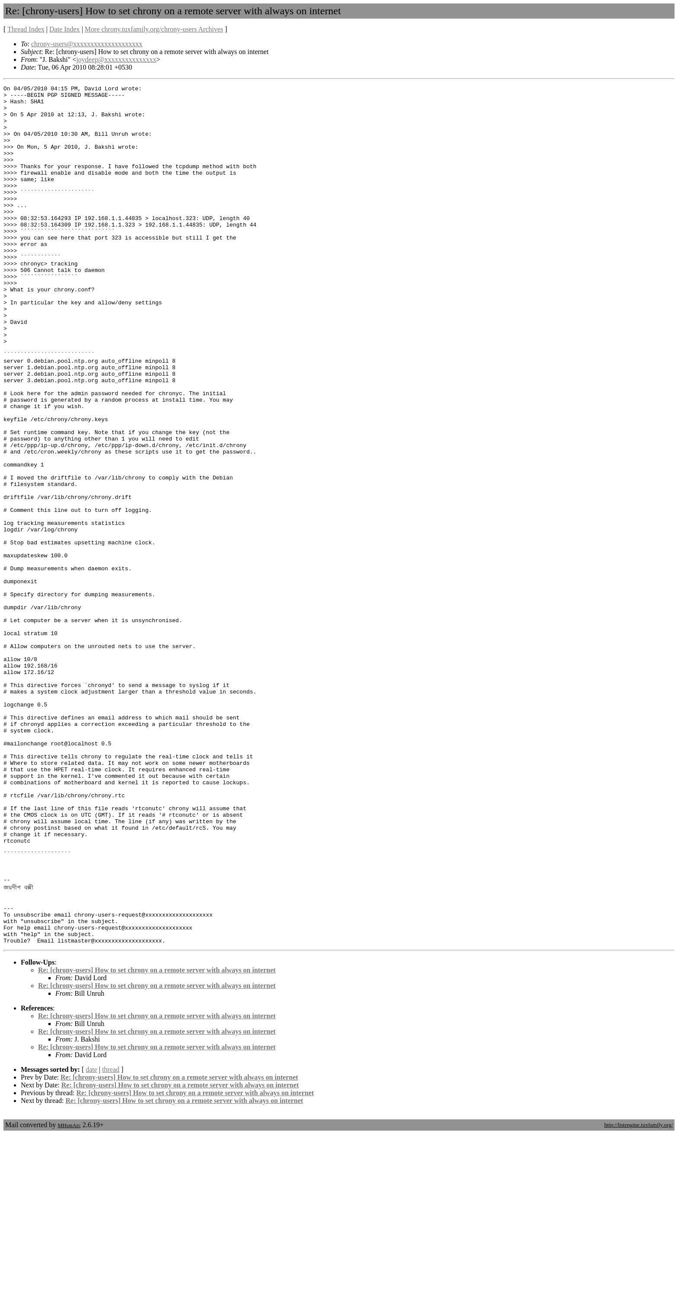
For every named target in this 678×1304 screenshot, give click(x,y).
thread (110, 1239)
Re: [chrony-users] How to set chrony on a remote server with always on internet (156, 1140)
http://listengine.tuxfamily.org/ (638, 1294)
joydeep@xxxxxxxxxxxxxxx (116, 59)
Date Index (64, 29)
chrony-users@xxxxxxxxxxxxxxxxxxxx (86, 44)
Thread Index (26, 29)
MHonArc (69, 1295)
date (91, 1239)
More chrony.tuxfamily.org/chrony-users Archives (154, 29)
